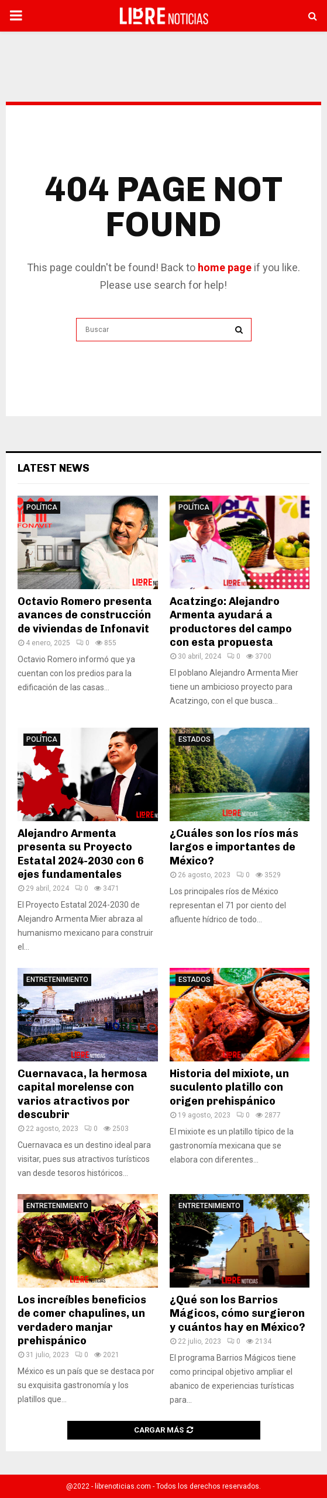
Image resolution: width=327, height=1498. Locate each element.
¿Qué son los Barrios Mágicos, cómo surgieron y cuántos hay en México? (237, 1313)
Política (41, 507)
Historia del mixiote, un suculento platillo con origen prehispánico (229, 1087)
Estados (194, 739)
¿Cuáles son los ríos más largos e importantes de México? (234, 847)
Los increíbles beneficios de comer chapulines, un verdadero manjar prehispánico (82, 1320)
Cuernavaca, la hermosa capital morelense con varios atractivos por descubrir (82, 1094)
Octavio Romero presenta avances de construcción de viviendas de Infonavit (85, 615)
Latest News (54, 468)
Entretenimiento (57, 979)
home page (225, 267)
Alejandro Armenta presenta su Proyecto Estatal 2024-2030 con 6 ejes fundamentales (81, 854)
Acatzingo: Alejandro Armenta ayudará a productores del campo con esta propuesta (231, 622)
